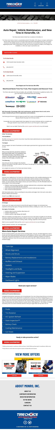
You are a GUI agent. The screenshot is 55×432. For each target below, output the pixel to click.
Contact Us (27, 405)
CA (31, 23)
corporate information (27, 394)
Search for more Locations (10, 52)
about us (27, 391)
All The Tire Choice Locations (23, 23)
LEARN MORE (14, 375)
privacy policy (28, 418)
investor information (27, 397)
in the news (27, 400)
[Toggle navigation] (47, 4)
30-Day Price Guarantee (12, 139)
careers (28, 402)
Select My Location (27, 359)
